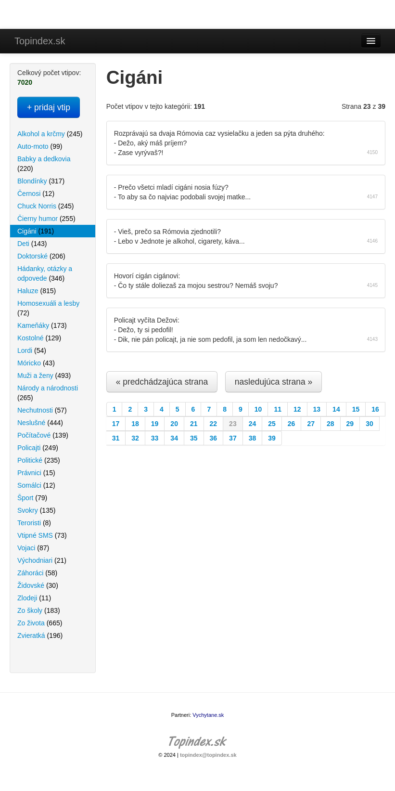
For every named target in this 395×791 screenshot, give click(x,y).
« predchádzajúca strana (162, 382)
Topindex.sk (39, 41)
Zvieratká (40, 635)
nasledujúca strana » (274, 382)
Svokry (36, 510)
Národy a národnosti (47, 393)
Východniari (41, 560)
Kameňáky (42, 325)
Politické (38, 460)
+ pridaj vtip (48, 107)
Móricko (36, 363)
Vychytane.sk (208, 715)
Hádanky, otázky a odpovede (44, 273)
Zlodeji (34, 598)
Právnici (36, 473)
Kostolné (39, 338)
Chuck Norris (45, 206)
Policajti (37, 448)
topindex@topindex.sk (208, 755)
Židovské (37, 585)
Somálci (36, 485)
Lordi (31, 350)
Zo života (39, 623)
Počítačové (42, 435)
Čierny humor (46, 218)
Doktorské (41, 256)
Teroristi (34, 523)
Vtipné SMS (42, 535)
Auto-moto (39, 146)
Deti (32, 243)
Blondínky (40, 181)
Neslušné (40, 423)
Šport (32, 498)
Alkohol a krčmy (49, 134)
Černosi (35, 193)
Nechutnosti (42, 410)
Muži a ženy (44, 375)
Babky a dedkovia (44, 163)
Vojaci (33, 548)
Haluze (36, 291)
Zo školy (38, 610)
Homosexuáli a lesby (48, 308)
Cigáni (35, 231)
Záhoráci (37, 573)
